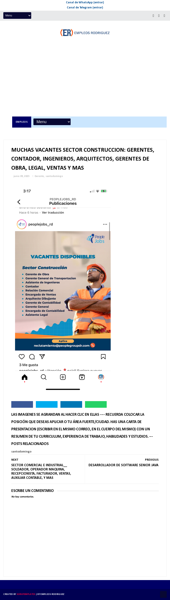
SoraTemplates (26, 594)
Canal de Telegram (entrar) (85, 7)
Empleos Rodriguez (52, 594)
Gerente (39, 176)
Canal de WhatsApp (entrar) (85, 2)
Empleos (22, 122)
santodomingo (54, 176)
